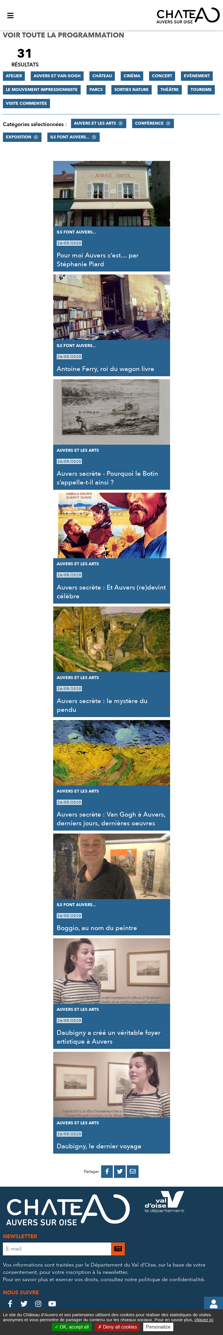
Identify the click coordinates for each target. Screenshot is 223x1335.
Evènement (197, 76)
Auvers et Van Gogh (57, 76)
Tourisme (201, 89)
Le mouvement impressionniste (42, 89)
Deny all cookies (117, 1326)
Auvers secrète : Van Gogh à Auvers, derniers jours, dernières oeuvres (111, 819)
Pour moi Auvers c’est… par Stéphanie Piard (98, 260)
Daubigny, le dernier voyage (99, 1146)
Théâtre (169, 89)
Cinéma (132, 76)
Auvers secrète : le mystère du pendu (102, 705)
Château (102, 76)
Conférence (149, 123)
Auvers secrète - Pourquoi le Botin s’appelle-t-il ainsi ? (107, 478)
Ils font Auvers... (69, 137)
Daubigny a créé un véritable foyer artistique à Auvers (108, 1037)
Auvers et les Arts (95, 123)
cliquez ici (203, 1319)
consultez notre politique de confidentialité (152, 1279)
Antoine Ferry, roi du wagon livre (105, 369)
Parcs (96, 89)
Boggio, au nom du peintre (97, 928)
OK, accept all (72, 1326)
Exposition (18, 137)
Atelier (14, 76)
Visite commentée (26, 103)
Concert (162, 76)
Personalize (158, 1326)
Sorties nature (131, 89)
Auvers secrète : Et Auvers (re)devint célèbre (111, 592)
